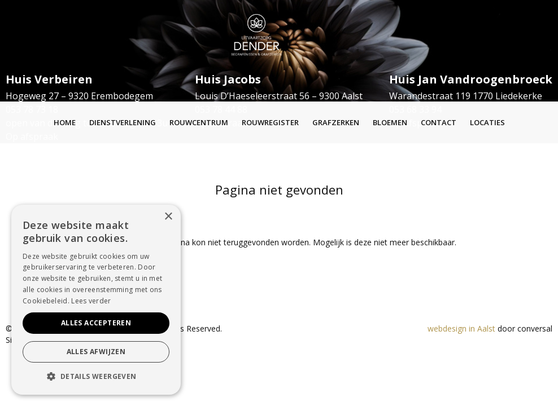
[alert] (96, 300)
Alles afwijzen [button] (96, 351)
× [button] (168, 217)
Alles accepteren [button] (96, 323)
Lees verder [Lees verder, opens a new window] (91, 301)
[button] (96, 376)
